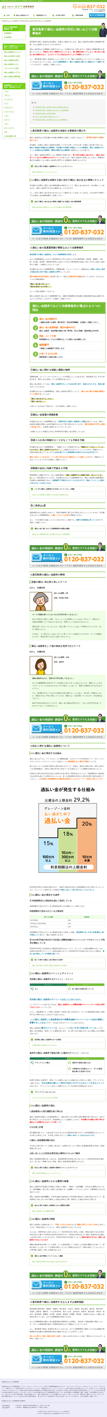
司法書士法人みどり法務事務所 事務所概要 (77, 15)
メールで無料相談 (96, 15)
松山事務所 (7, 37)
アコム (6, 91)
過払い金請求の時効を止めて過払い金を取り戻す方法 (49, 1261)
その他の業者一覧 (10, 136)
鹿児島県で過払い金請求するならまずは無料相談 (51, 120)
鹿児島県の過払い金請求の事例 (45, 113)
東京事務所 (7, 33)
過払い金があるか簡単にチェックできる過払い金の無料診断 (52, 207)
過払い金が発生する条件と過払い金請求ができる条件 (49, 965)
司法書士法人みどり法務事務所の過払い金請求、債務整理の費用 (58, 15)
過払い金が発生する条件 (12, 56)
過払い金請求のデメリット (21, 15)
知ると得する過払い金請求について (47, 116)
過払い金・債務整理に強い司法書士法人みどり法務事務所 (51, 534)
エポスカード (8, 107)
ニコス (6, 115)
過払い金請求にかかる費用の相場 (43, 1211)
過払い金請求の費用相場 (12, 76)
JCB (5, 132)
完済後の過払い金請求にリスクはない (44, 1045)
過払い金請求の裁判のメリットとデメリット (46, 1173)
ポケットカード (9, 128)
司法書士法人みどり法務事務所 (51, 1413)
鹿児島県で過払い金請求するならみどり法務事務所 (52, 110)
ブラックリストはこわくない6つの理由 (45, 1097)
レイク (6, 103)
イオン (6, 124)
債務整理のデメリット (40, 15)
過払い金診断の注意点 (11, 60)
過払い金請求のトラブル (12, 72)
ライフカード (8, 99)
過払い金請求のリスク (11, 64)
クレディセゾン (9, 111)
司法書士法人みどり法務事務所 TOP (7, 15)
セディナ (7, 120)
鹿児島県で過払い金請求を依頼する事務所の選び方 (52, 107)
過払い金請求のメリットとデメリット (44, 172)
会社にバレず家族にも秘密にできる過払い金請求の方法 (50, 494)
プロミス (7, 95)
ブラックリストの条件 (11, 68)
